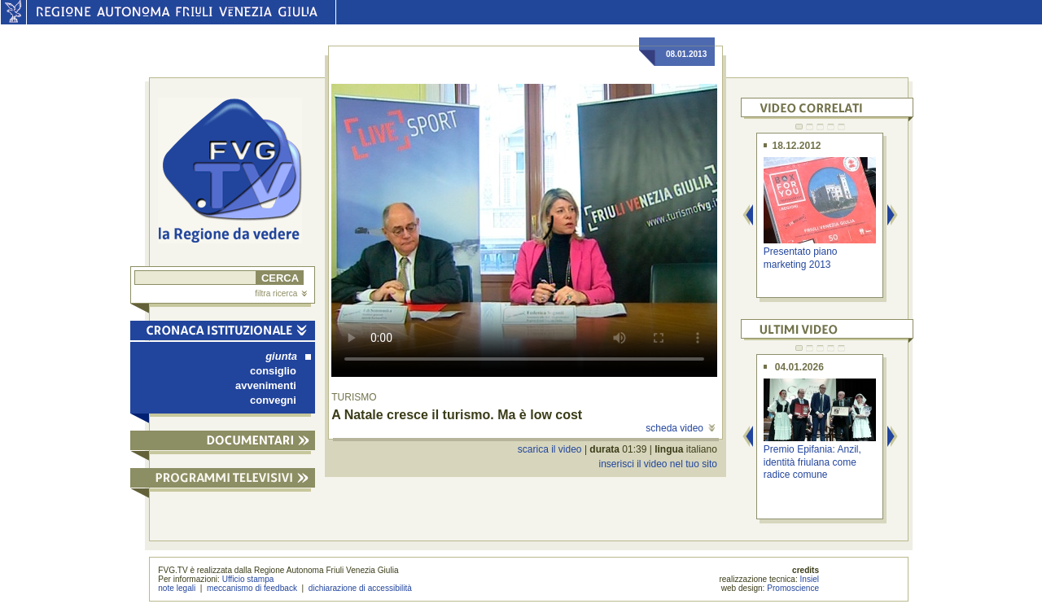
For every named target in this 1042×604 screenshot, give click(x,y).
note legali (176, 588)
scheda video (680, 428)
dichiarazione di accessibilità (360, 588)
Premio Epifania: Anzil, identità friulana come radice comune (812, 462)
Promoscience (793, 588)
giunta (288, 356)
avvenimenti (265, 385)
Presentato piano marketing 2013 (801, 257)
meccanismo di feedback (252, 588)
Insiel (810, 579)
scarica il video (550, 449)
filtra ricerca (281, 293)
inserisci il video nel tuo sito (657, 464)
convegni (273, 400)
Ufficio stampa (248, 579)
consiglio (273, 371)
